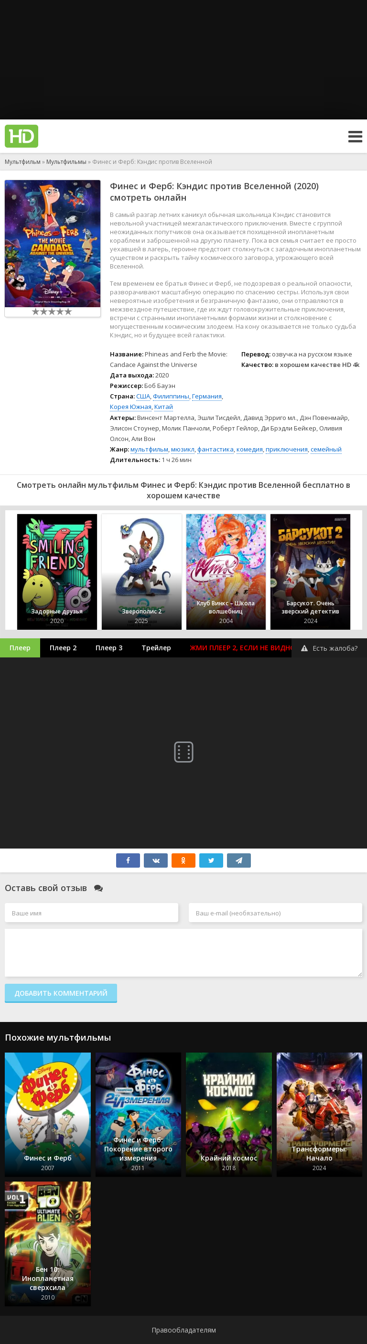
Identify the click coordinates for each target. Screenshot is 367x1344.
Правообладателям (183, 1329)
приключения (287, 449)
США (143, 396)
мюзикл (182, 449)
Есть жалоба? (329, 648)
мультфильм (149, 449)
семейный (326, 449)
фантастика (215, 449)
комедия (250, 449)
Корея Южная (130, 406)
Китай (163, 406)
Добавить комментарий (61, 993)
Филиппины (171, 396)
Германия (207, 396)
